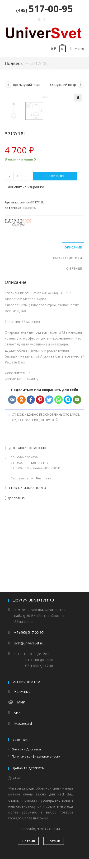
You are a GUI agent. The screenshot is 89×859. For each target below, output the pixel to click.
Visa (17, 713)
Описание (73, 321)
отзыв (28, 841)
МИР (21, 702)
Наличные (22, 691)
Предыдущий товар (27, 85)
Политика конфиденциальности (36, 756)
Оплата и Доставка (26, 749)
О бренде (74, 342)
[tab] (44, 321)
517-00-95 (44, 8)
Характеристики (67, 332)
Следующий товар (63, 85)
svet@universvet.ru (28, 643)
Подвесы (14, 63)
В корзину (55, 250)
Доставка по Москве (28, 521)
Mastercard (23, 723)
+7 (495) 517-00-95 (29, 632)
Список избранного (27, 561)
